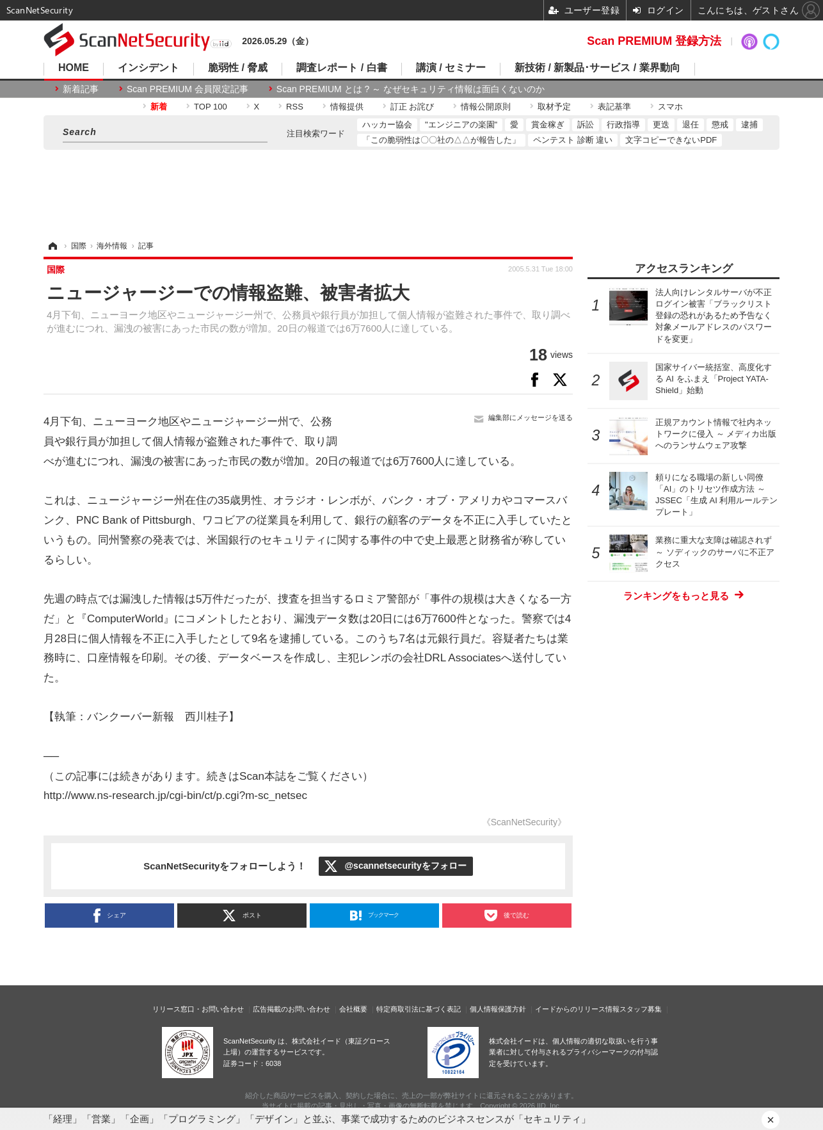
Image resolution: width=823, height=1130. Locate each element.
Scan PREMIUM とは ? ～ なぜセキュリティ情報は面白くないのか (410, 89)
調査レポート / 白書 (341, 68)
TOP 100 (210, 106)
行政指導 (623, 124)
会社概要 (353, 1009)
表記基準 (614, 106)
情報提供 (347, 106)
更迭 (661, 124)
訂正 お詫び (412, 106)
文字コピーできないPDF (671, 140)
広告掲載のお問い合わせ (291, 1009)
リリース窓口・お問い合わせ (198, 1009)
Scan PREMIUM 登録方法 (654, 41)
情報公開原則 (486, 106)
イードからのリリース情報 (577, 1009)
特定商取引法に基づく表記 (418, 1009)
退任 (690, 124)
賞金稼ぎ (547, 124)
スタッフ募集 (640, 1009)
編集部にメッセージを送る (530, 417)
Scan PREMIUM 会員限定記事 (187, 89)
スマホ (670, 106)
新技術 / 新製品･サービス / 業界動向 (597, 68)
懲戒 (720, 124)
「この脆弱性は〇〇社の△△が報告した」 (441, 140)
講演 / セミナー (451, 68)
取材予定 (554, 106)
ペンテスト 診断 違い (572, 140)
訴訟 (585, 124)
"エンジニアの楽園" (461, 124)
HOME (73, 68)
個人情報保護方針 (498, 1009)
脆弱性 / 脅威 (238, 68)
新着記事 (81, 89)
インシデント (148, 68)
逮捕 (749, 124)
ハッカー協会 (387, 124)
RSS (294, 106)
